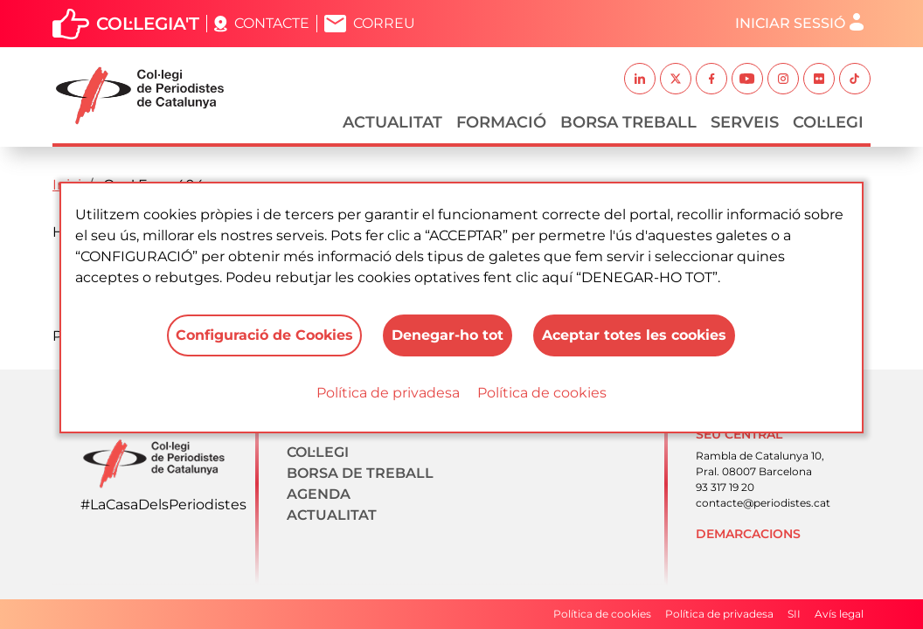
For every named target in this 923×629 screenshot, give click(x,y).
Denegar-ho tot (447, 335)
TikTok (855, 78)
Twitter (675, 78)
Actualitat (392, 122)
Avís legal (839, 613)
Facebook (711, 78)
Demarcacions (748, 534)
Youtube (747, 78)
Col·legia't (147, 23)
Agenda (318, 494)
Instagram (783, 78)
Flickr (819, 78)
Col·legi (828, 122)
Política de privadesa (388, 392)
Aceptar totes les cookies (634, 335)
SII (794, 613)
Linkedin (640, 78)
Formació (501, 122)
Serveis (745, 122)
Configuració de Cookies (264, 335)
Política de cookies (542, 392)
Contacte (271, 23)
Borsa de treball (360, 473)
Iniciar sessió (790, 23)
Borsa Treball (628, 122)
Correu (384, 23)
